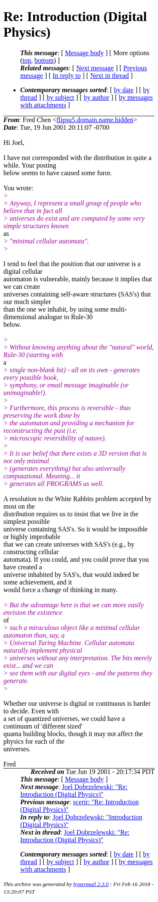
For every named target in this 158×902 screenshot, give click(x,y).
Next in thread (109, 75)
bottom (44, 60)
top (26, 60)
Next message (95, 68)
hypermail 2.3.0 (91, 884)
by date (124, 89)
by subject (60, 97)
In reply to (67, 75)
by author (97, 97)
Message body (84, 52)
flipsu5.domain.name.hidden (95, 119)
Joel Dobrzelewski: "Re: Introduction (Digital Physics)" (73, 790)
